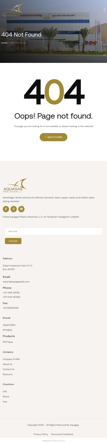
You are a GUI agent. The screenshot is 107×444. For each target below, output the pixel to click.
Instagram (64, 216)
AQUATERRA (9, 325)
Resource (7, 374)
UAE (5, 391)
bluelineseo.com (58, 441)
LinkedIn (75, 216)
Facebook (52, 216)
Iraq (5, 401)
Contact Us (8, 369)
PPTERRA (7, 330)
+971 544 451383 (11, 296)
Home (4, 42)
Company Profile (11, 359)
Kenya (6, 396)
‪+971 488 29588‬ (11, 292)
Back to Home (53, 137)
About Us (7, 364)
